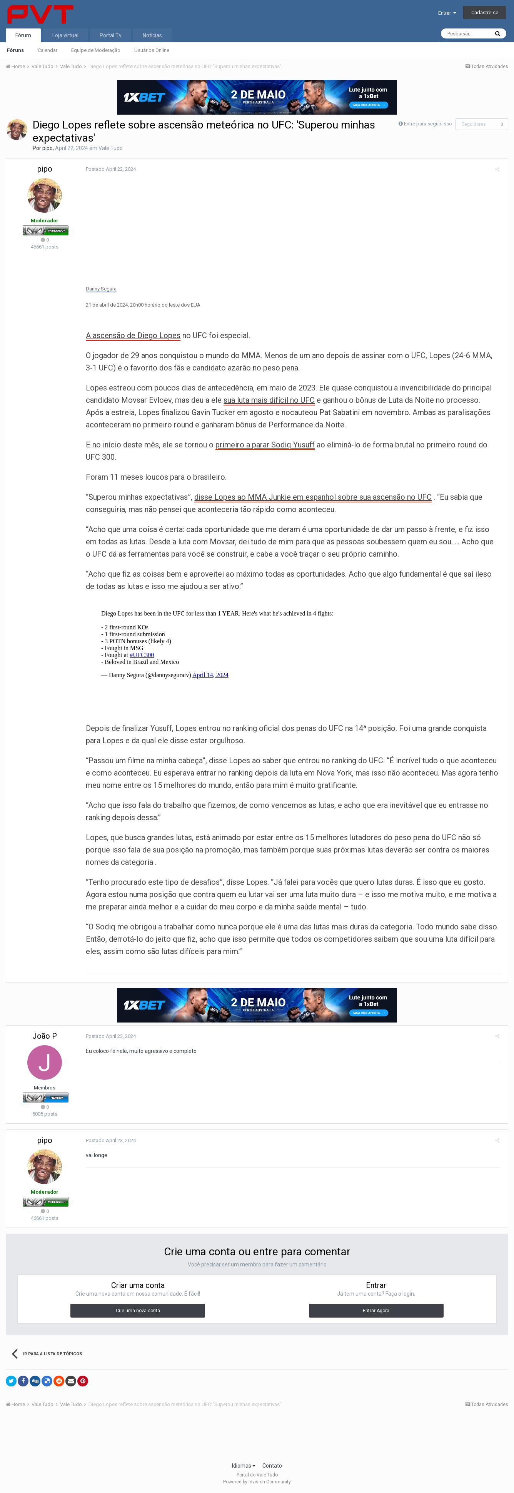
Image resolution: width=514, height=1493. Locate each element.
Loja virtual (65, 35)
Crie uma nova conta (138, 1310)
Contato (272, 1466)
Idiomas (243, 1466)
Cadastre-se (484, 12)
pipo (47, 148)
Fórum (23, 35)
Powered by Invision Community (257, 1482)
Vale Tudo (110, 148)
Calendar (47, 50)
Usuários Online (151, 50)
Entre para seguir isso (428, 124)
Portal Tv (111, 35)
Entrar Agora (376, 1310)
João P (44, 1036)
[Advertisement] (257, 1437)
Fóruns (15, 50)
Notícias (152, 35)
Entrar (447, 13)
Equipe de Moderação (95, 50)
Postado (108, 169)
